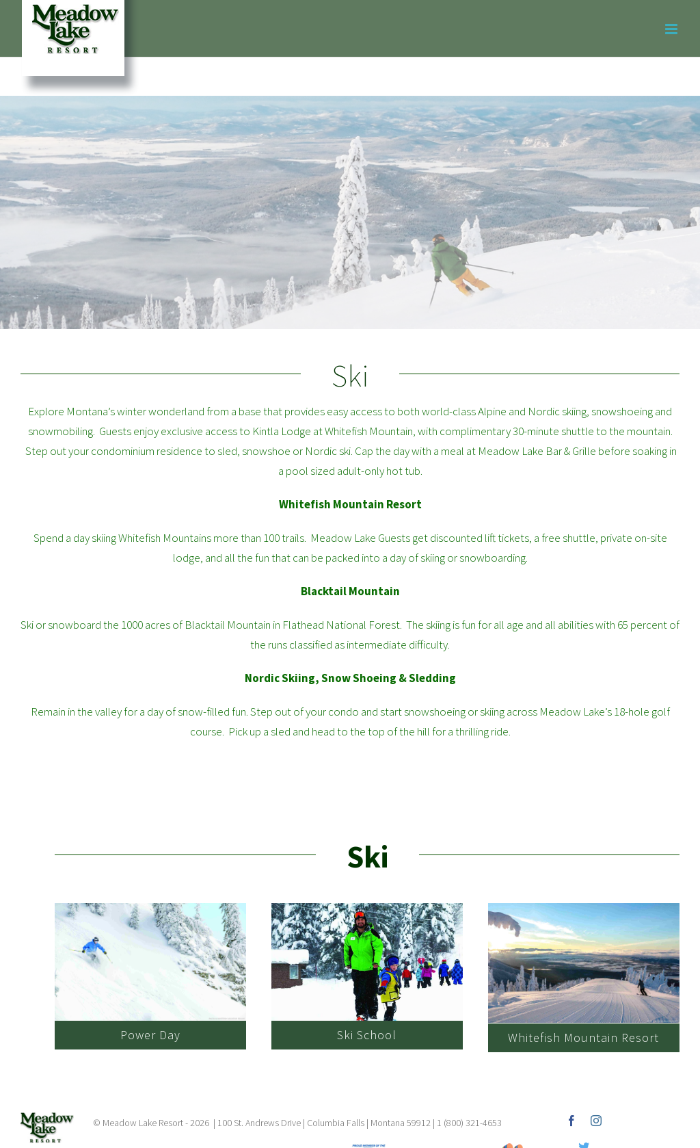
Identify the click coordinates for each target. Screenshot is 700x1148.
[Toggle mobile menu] (672, 29)
